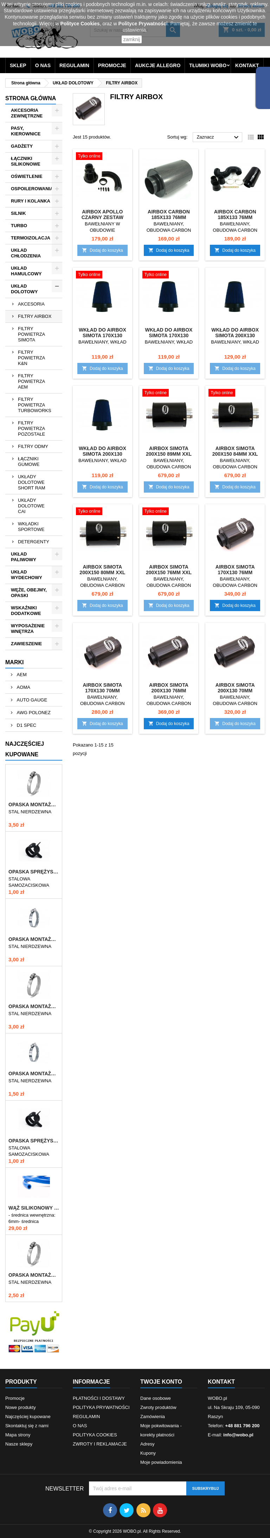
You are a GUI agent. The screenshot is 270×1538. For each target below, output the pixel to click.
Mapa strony (18, 1434)
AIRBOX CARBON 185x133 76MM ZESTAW (235, 217)
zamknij (131, 39)
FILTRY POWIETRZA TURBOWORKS (34, 405)
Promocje (15, 1398)
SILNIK (18, 213)
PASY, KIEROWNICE (26, 131)
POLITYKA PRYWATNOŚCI (101, 1407)
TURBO (19, 225)
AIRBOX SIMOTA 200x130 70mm (235, 687)
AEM (21, 674)
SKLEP (18, 65)
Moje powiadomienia (161, 1462)
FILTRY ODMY (33, 446)
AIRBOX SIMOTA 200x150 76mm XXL (169, 569)
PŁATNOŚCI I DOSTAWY (99, 1398)
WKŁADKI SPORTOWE (31, 526)
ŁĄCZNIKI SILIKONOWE (25, 161)
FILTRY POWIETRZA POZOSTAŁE (31, 428)
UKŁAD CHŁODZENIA (26, 253)
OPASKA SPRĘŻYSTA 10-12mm (33, 871)
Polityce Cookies (80, 23)
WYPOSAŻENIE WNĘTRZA (28, 628)
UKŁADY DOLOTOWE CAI (31, 506)
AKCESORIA (31, 304)
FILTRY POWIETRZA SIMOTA (31, 334)
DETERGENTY (33, 541)
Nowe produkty (20, 1407)
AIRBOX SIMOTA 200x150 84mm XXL (235, 451)
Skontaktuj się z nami (27, 1425)
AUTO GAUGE (31, 700)
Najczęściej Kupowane (24, 749)
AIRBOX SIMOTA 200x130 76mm (168, 687)
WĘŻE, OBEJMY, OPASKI (29, 592)
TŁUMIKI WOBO (207, 65)
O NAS (43, 65)
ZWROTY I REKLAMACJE (100, 1444)
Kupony (148, 1453)
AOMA (22, 687)
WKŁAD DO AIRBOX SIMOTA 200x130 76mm (235, 335)
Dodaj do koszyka (102, 250)
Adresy (147, 1444)
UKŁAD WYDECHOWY (26, 574)
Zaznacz (218, 137)
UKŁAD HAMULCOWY (26, 270)
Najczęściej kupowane (28, 1416)
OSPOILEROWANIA (32, 188)
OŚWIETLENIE (27, 176)
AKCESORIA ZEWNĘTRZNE (27, 113)
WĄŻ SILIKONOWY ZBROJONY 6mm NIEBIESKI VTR (33, 1208)
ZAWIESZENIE (26, 643)
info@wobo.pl (238, 1434)
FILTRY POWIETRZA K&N (31, 358)
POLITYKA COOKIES (95, 1434)
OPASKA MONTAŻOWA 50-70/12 (33, 1006)
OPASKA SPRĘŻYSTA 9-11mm (33, 1140)
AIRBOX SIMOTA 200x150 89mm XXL (169, 451)
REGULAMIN (74, 65)
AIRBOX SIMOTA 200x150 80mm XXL (102, 569)
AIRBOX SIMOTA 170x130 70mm (102, 687)
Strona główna (30, 98)
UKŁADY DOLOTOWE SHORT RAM (31, 482)
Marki (14, 662)
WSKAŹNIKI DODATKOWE (26, 610)
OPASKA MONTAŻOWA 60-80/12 (33, 804)
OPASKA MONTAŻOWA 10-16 (33, 1073)
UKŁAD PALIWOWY (23, 556)
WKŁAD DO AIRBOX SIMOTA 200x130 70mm (102, 454)
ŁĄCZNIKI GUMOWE (28, 461)
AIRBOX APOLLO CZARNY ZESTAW (102, 214)
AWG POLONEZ (33, 712)
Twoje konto (161, 1382)
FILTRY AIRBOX (34, 316)
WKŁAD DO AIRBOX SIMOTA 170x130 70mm (169, 335)
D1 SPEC (25, 725)
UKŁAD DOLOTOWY (24, 288)
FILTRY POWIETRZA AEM (31, 381)
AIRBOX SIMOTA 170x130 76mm (235, 569)
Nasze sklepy (18, 1444)
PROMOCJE (112, 65)
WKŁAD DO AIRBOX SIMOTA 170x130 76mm (102, 335)
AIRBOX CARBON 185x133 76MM (169, 214)
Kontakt (221, 1382)
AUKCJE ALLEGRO (157, 65)
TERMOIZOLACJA (30, 238)
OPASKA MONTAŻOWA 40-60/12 (33, 1275)
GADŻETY (22, 146)
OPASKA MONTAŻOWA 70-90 (33, 939)
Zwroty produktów (158, 1407)
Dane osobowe (155, 1398)
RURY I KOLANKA (30, 201)
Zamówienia (152, 1416)
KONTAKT (247, 65)
